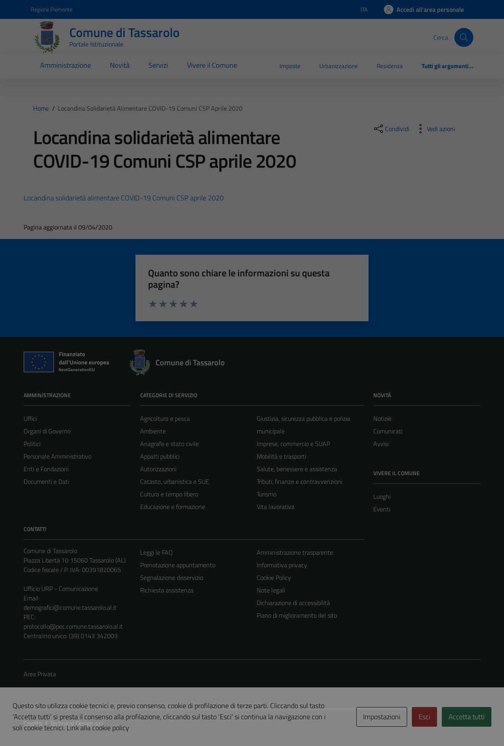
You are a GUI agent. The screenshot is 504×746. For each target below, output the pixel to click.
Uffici (30, 418)
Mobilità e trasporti (281, 456)
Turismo (266, 494)
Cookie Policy (274, 577)
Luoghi (382, 496)
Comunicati (387, 431)
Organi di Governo (47, 431)
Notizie (382, 418)
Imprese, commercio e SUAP (293, 443)
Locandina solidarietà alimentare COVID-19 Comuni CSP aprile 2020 (124, 198)
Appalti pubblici (160, 456)
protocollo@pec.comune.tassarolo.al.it (73, 626)
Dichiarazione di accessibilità (293, 602)
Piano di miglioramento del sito (297, 615)
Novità (120, 65)
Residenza (390, 65)
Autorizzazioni (158, 469)
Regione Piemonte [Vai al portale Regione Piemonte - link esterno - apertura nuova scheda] (51, 9)
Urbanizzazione (338, 65)
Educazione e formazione (172, 506)
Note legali (271, 590)
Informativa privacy (282, 565)
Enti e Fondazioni (46, 469)
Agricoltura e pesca (165, 418)
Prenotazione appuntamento (177, 565)
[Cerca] (463, 37)
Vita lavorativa (276, 506)
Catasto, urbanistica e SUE (174, 481)
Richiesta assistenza (166, 590)
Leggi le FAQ (156, 552)
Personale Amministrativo (57, 456)
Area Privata (40, 674)
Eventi (381, 509)
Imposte (290, 65)
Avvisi (381, 443)
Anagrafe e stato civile (169, 443)
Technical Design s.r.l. (77, 723)
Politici (32, 443)
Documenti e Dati (46, 481)
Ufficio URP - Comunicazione (61, 588)
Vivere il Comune (212, 65)
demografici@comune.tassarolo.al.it (70, 607)
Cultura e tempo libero (169, 494)
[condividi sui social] (391, 128)
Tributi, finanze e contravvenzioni (299, 481)
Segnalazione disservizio (171, 577)
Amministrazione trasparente (295, 552)
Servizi (158, 65)
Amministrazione (65, 65)
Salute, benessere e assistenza (297, 469)
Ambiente (153, 431)
